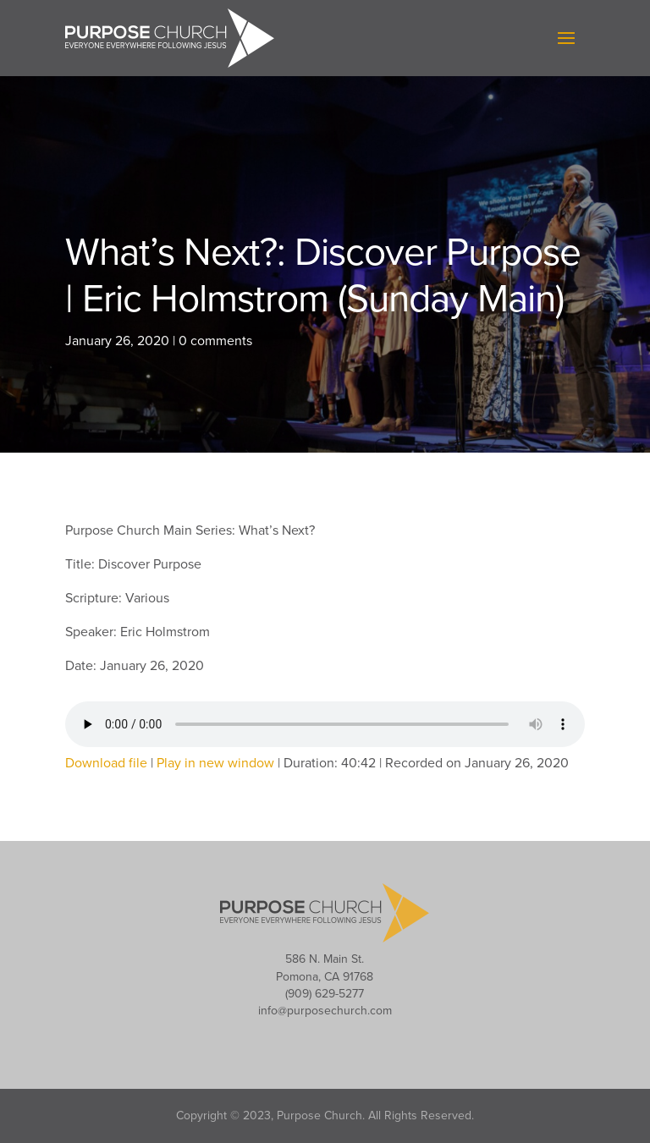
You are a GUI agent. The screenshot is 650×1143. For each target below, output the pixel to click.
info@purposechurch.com (325, 1010)
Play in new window (215, 763)
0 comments (215, 340)
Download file (106, 763)
